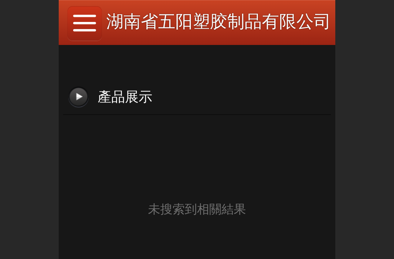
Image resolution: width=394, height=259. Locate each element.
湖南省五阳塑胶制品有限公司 (218, 21)
